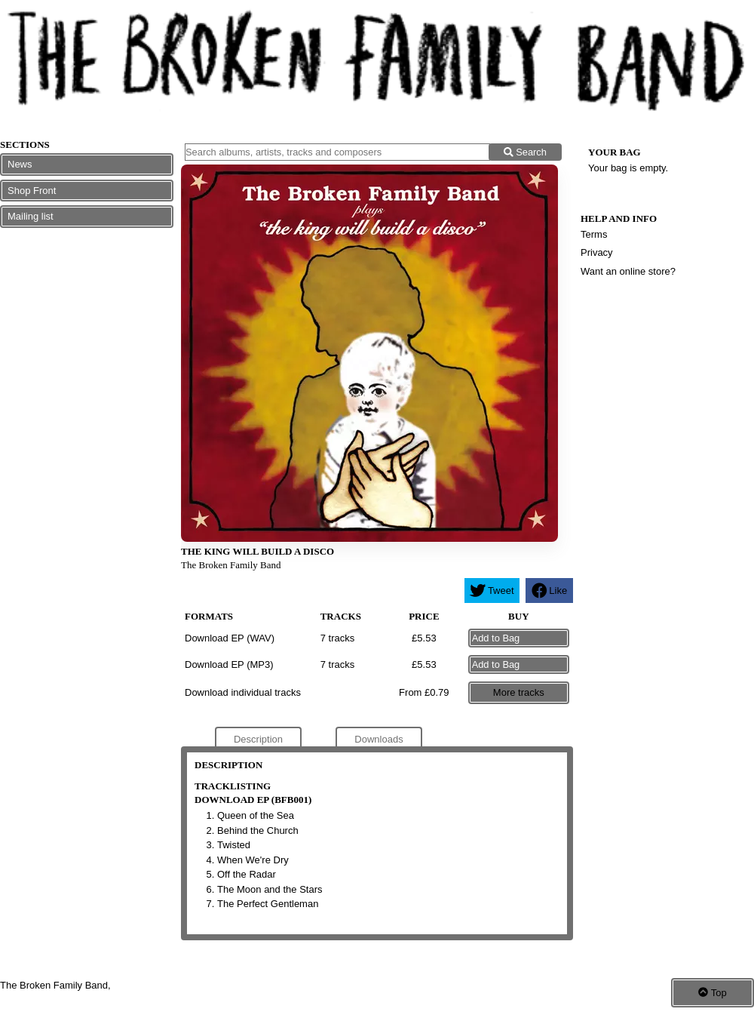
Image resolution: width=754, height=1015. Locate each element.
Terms (594, 234)
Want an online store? (628, 271)
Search (525, 152)
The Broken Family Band (231, 565)
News (20, 164)
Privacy (597, 252)
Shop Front (32, 190)
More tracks (518, 692)
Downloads (378, 739)
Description (258, 739)
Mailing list (31, 216)
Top (712, 992)
